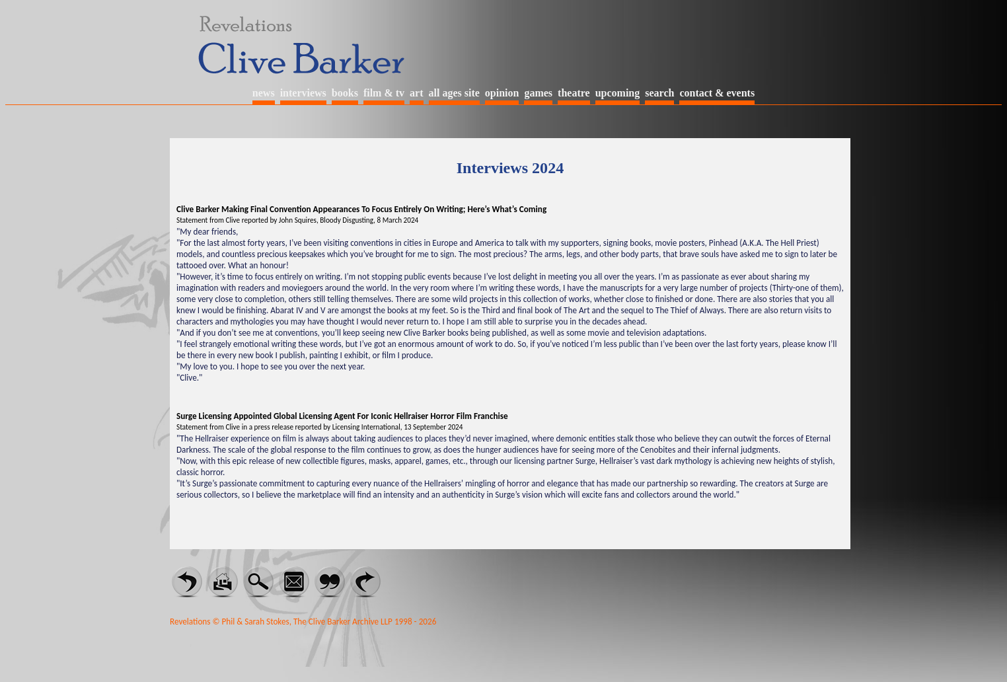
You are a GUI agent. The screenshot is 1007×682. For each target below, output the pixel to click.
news (263, 92)
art (416, 92)
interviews (303, 92)
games (538, 92)
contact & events (717, 92)
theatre (574, 92)
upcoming (617, 92)
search (659, 92)
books (345, 92)
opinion (502, 92)
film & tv (383, 92)
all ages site (454, 92)
